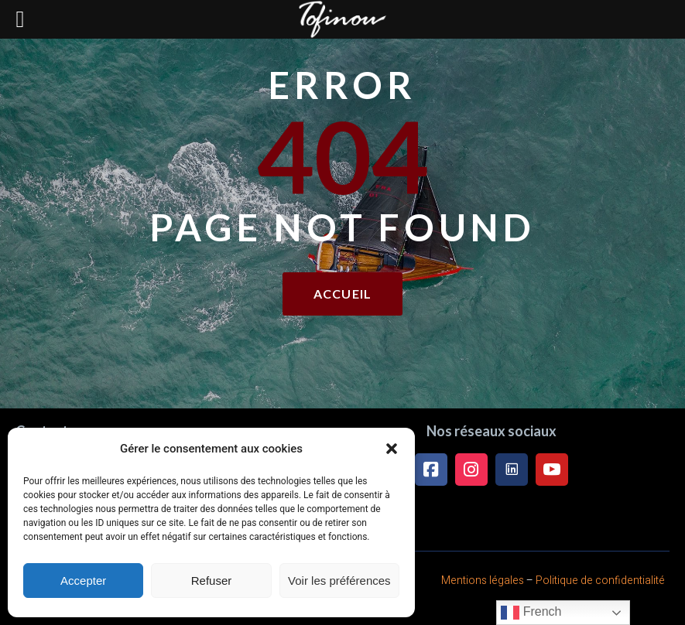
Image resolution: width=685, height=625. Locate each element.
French (531, 612)
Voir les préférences (339, 580)
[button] (391, 448)
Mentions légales (482, 580)
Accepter (83, 580)
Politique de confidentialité (600, 580)
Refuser (211, 580)
